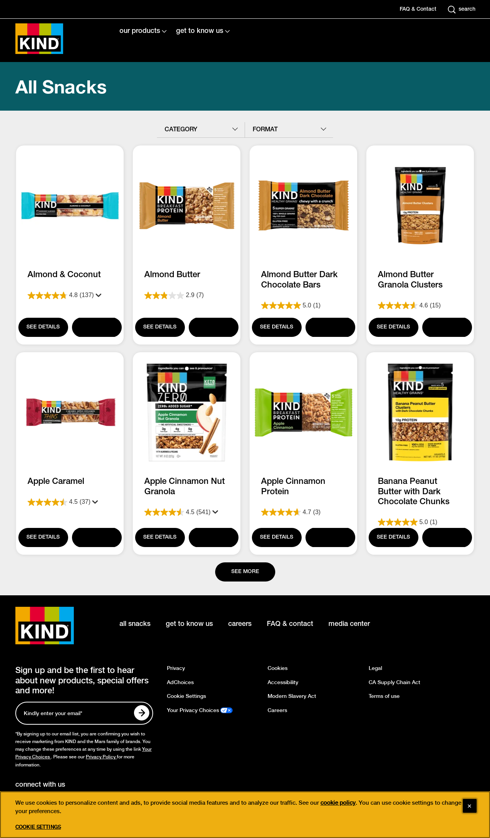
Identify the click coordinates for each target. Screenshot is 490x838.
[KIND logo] (55, 625)
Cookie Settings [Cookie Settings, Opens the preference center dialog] (38, 827)
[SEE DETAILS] (43, 327)
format (265, 129)
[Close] (470, 806)
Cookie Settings (186, 696)
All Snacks (61, 86)
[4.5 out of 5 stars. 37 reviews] (70, 502)
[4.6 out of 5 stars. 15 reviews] (420, 305)
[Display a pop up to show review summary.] (97, 295)
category (181, 129)
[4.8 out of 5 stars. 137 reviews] (70, 295)
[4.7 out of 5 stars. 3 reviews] (303, 512)
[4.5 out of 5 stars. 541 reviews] (187, 512)
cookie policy (338, 802)
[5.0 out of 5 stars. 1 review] (303, 305)
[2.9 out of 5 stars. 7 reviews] (187, 295)
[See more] (245, 572)
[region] (245, 814)
